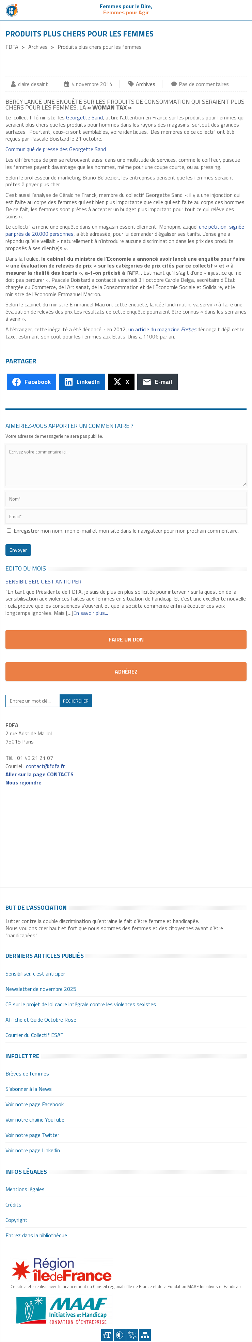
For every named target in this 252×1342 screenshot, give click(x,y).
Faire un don (126, 639)
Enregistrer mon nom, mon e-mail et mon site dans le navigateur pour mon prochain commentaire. (126, 530)
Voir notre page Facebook (34, 1104)
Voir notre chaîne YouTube (34, 1119)
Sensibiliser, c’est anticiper (43, 581)
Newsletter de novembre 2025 (40, 989)
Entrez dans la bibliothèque (36, 1235)
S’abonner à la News (28, 1089)
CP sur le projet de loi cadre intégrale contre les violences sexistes (80, 1004)
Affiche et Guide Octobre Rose (40, 1019)
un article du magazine (162, 329)
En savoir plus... (90, 613)
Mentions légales (25, 1189)
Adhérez (126, 671)
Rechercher (76, 700)
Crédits (13, 1204)
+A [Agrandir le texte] (107, 1335)
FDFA (11, 47)
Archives (38, 47)
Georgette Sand (84, 117)
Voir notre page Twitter (32, 1135)
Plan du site (145, 1335)
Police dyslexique (132, 1335)
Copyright (16, 1220)
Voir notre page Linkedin (32, 1150)
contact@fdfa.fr (45, 766)
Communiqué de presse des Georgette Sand (55, 149)
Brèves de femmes (27, 1073)
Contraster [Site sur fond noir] (120, 1335)
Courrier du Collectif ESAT (34, 1035)
